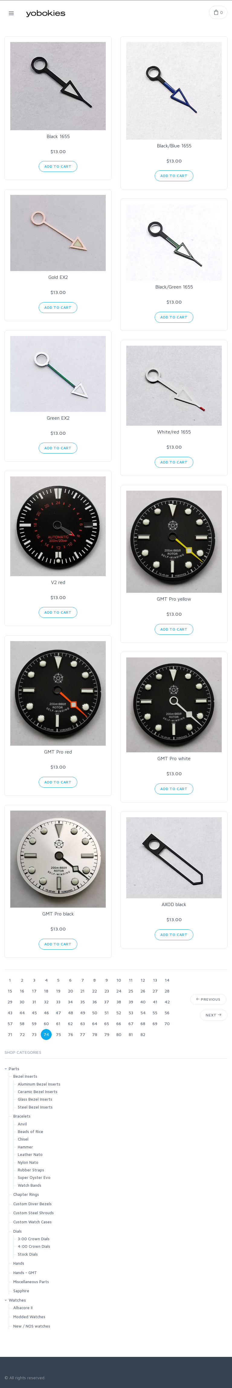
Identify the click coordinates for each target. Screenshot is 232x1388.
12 (143, 980)
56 (167, 1012)
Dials (17, 1231)
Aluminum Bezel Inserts (39, 1084)
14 (167, 980)
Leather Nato (30, 1154)
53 (131, 1012)
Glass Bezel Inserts (35, 1099)
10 (119, 980)
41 (155, 1001)
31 (34, 1001)
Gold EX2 (58, 277)
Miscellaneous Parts (31, 1281)
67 (131, 1023)
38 (119, 1001)
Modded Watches (29, 1316)
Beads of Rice (30, 1131)
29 (10, 1001)
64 (94, 1023)
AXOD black (174, 904)
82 (142, 1034)
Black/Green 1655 (174, 286)
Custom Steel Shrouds (33, 1212)
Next (214, 1015)
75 (58, 1034)
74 (46, 1034)
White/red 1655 (174, 431)
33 (58, 1001)
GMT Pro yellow (174, 599)
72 (22, 1034)
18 (46, 990)
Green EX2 (58, 418)
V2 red (58, 582)
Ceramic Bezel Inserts (37, 1091)
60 (46, 1023)
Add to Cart (58, 166)
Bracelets (22, 1116)
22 (94, 990)
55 (155, 1012)
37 (106, 1001)
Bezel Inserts (25, 1076)
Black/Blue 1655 (174, 145)
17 (34, 990)
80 (118, 1034)
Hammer (25, 1146)
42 (167, 1001)
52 (118, 1012)
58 (22, 1023)
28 (167, 990)
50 (94, 1012)
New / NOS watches (31, 1326)
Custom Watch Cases (32, 1221)
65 (106, 1023)
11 (131, 980)
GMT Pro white (174, 758)
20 (70, 990)
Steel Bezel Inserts (35, 1107)
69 (155, 1023)
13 (155, 980)
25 (130, 990)
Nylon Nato (28, 1162)
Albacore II (23, 1307)
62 (70, 1023)
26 (142, 990)
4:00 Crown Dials (34, 1246)
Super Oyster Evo (34, 1177)
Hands (18, 1263)
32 (46, 1001)
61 (58, 1023)
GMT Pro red (58, 751)
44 (22, 1012)
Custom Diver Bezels (32, 1203)
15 (10, 990)
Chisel (23, 1139)
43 (10, 1012)
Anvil (22, 1124)
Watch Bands (29, 1185)
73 (34, 1034)
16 (22, 990)
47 (58, 1012)
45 (34, 1012)
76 (70, 1034)
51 (107, 1012)
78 (94, 1034)
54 (143, 1012)
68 (142, 1023)
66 (118, 1023)
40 (143, 1001)
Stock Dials (28, 1254)
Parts (14, 1068)
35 (82, 1001)
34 (70, 1001)
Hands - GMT (25, 1272)
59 (34, 1023)
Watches (17, 1299)
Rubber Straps (31, 1169)
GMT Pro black (58, 913)
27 (155, 990)
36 (94, 1001)
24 (118, 990)
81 (131, 1034)
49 (82, 1012)
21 (82, 990)
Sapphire (21, 1290)
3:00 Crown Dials (34, 1238)
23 (107, 990)
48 (70, 1012)
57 (10, 1023)
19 (58, 990)
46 (46, 1012)
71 (10, 1034)
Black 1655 (58, 136)
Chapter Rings (26, 1194)
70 (167, 1023)
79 (106, 1034)
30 (22, 1001)
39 (131, 1001)
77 (82, 1034)
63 (82, 1023)
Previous (208, 999)
